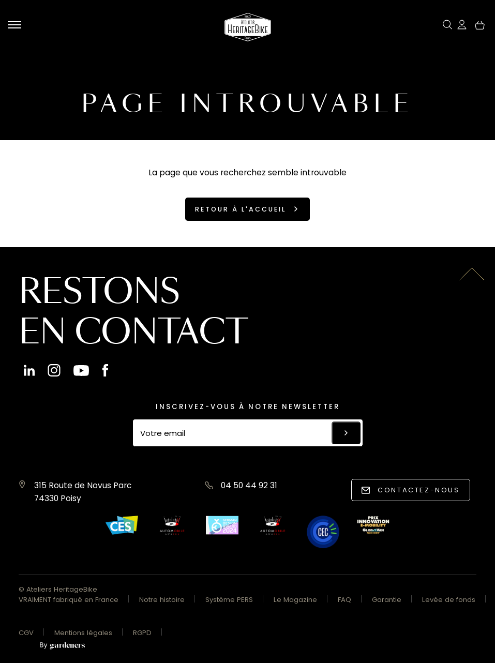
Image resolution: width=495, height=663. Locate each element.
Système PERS (229, 600)
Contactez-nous (418, 490)
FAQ (344, 600)
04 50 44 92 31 (249, 485)
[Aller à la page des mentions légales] (62, 646)
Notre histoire (162, 600)
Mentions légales (83, 633)
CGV (26, 633)
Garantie (386, 600)
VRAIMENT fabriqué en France (68, 600)
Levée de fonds (448, 600)
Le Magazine (295, 600)
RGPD (142, 633)
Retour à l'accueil (240, 209)
